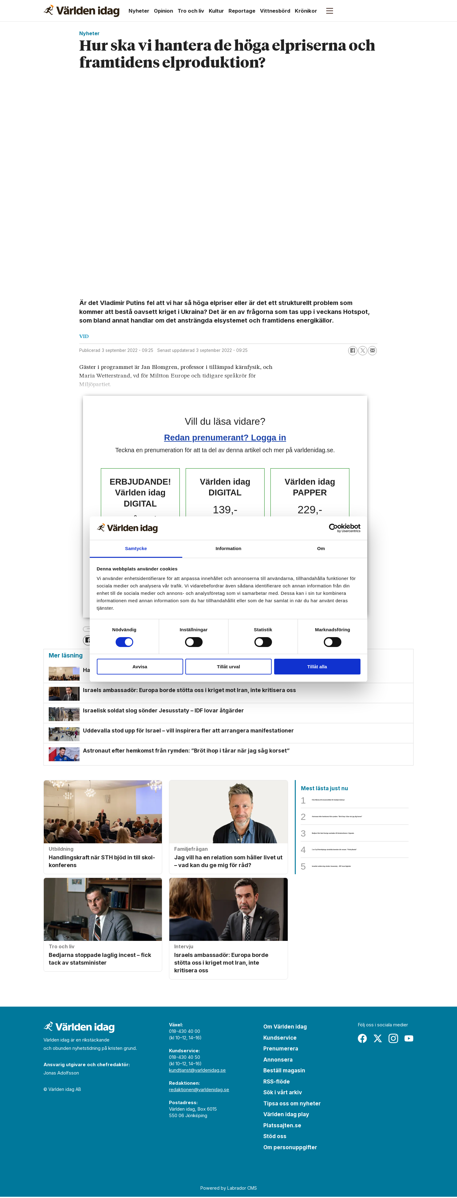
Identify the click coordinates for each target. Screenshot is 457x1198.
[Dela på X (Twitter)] (362, 350)
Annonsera (278, 1061)
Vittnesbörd (275, 11)
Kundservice (280, 1039)
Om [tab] (321, 548)
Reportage (242, 11)
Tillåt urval (228, 666)
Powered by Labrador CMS (228, 1189)
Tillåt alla (317, 666)
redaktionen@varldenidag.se (199, 1091)
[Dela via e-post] (372, 350)
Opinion (163, 11)
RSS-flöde (276, 1083)
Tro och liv (191, 11)
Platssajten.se (282, 1127)
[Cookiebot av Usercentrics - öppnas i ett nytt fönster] (333, 528)
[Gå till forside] (81, 11)
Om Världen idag (285, 1028)
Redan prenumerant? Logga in (225, 437)
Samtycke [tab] (136, 548)
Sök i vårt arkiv (282, 1094)
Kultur (216, 11)
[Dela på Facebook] (352, 350)
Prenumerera (280, 1050)
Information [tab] (228, 548)
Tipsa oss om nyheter (292, 1105)
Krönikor (306, 11)
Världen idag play (286, 1115)
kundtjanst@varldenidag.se (197, 1071)
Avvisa (140, 666)
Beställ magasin (284, 1072)
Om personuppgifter (290, 1149)
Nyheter (139, 11)
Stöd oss (274, 1137)
